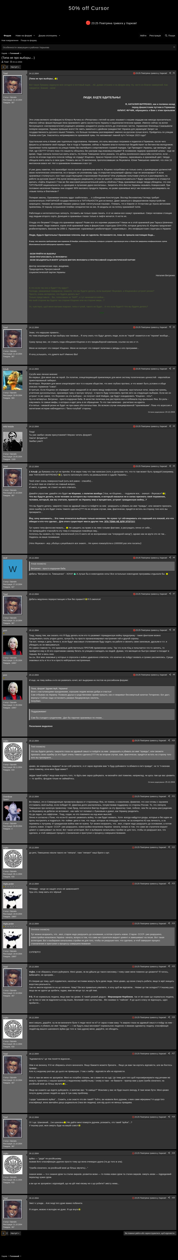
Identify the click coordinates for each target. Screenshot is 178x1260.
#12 (173, 847)
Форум (7, 35)
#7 (174, 594)
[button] (34, 35)
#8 (174, 630)
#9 (174, 675)
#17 (173, 1053)
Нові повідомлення (9, 40)
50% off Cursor (89, 8)
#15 (173, 966)
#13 (173, 883)
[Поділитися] (170, 73)
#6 (174, 558)
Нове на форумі (24, 35)
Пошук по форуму (29, 40)
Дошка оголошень (48, 35)
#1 (174, 73)
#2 (174, 327)
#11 (173, 796)
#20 (173, 1198)
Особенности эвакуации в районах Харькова (26, 47)
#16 (173, 1017)
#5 (174, 466)
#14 (173, 923)
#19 (173, 1153)
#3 (174, 369)
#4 (174, 426)
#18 (173, 1117)
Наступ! (14, 67)
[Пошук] (170, 35)
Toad (6, 62)
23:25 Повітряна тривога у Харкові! (114, 23)
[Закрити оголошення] (174, 47)
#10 (173, 740)
